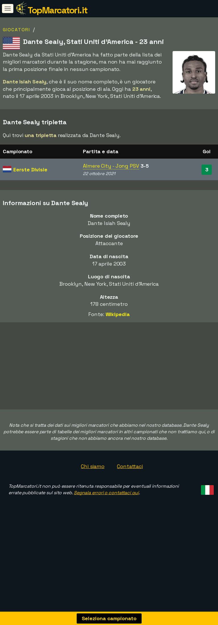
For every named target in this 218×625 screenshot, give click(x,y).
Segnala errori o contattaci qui (106, 511)
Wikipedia (118, 314)
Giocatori (16, 30)
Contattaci (130, 485)
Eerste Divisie (30, 169)
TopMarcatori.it (57, 10)
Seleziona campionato (109, 618)
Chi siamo (92, 485)
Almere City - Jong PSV (111, 166)
